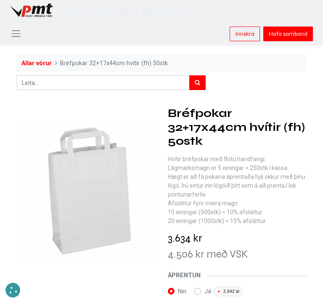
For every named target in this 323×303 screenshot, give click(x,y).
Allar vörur (36, 63)
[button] (12, 290)
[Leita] (197, 82)
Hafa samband (288, 33)
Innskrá (244, 33)
